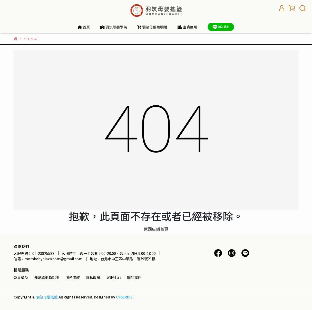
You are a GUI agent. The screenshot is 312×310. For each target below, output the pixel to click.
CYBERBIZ (124, 296)
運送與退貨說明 (46, 277)
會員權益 (21, 277)
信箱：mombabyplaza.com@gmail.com (48, 258)
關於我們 (134, 277)
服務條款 (72, 277)
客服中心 (113, 277)
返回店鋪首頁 (156, 229)
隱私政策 (93, 277)
